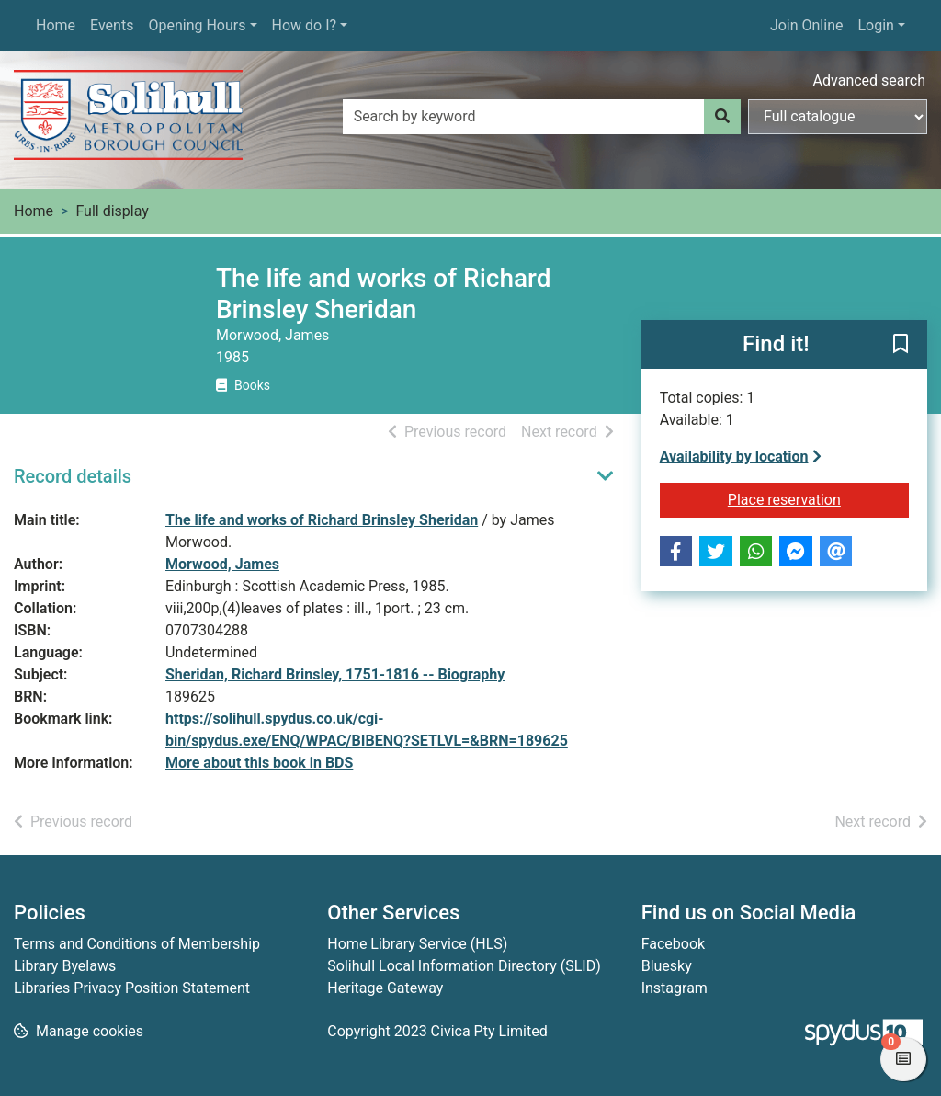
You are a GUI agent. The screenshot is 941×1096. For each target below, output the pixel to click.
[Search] (722, 116)
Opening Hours (196, 25)
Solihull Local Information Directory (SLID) (463, 966)
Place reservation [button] (818, 498)
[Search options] (837, 116)
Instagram (674, 988)
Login (875, 25)
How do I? (304, 25)
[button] (900, 346)
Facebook (673, 944)
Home (55, 25)
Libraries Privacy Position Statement (132, 988)
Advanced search (869, 80)
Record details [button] (72, 476)
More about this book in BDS (259, 762)
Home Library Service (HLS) (417, 944)
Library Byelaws (65, 966)
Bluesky (666, 966)
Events (111, 25)
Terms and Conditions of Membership (137, 944)
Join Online (807, 25)
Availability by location (741, 456)
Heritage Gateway (385, 988)
